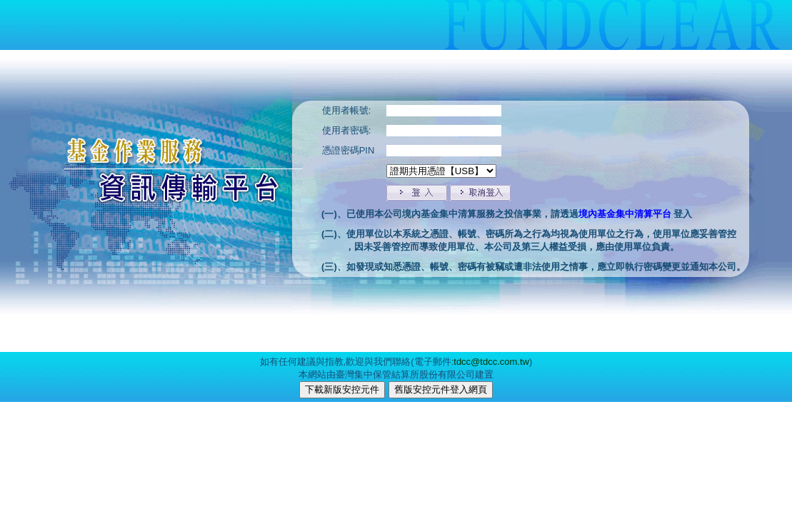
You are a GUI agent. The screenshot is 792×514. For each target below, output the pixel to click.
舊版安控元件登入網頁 (440, 389)
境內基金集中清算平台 (626, 213)
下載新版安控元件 (342, 389)
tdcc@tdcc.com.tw (491, 361)
